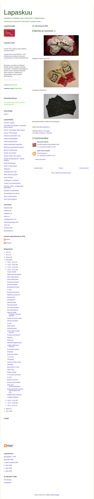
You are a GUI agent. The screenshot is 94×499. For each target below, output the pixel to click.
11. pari (9, 323)
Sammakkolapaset (12, 310)
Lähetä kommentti (40, 159)
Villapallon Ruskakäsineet (11, 190)
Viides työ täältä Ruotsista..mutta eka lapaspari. (14, 314)
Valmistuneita (11, 297)
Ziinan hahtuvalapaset (10, 199)
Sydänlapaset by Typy (10, 172)
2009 (7, 260)
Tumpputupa (7, 482)
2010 (7, 257)
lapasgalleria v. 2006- (10, 456)
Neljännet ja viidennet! (13, 295)
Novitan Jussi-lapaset (10, 153)
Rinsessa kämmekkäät (13, 382)
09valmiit (49, 133)
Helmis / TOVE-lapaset (10, 133)
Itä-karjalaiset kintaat (13, 287)
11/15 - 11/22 (11, 269)
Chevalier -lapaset (9, 123)
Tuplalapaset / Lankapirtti (11, 180)
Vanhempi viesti (84, 168)
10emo (6, 216)
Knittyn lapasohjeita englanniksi (13, 144)
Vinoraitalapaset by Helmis (11, 193)
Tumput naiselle (11, 272)
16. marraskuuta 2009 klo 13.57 (46, 155)
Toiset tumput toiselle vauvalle (13, 331)
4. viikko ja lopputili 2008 (11, 462)
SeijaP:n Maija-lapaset (10, 166)
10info (5, 225)
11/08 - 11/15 (11, 400)
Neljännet (10, 337)
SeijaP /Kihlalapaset (10, 163)
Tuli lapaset (10, 359)
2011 (7, 254)
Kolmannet (10, 340)
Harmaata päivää (12, 305)
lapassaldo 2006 (8, 459)
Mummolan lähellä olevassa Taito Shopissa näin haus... (15, 390)
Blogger (57, 495)
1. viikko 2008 (8, 471)
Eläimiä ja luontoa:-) (13, 380)
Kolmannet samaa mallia (14, 318)
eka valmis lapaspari (13, 307)
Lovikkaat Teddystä (12, 397)
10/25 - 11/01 (11, 405)
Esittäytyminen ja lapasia (14, 394)
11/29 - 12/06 (11, 264)
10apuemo (7, 213)
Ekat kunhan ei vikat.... (13, 367)
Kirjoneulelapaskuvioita (10, 141)
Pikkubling (10, 364)
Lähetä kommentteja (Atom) (63, 173)
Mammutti (40, 142)
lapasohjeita (7, 231)
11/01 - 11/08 (11, 403)
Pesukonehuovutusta (13, 292)
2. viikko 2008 (8, 468)
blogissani (46, 127)
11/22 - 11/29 (11, 267)
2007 (7, 411)
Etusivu (61, 168)
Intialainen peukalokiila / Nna (12, 136)
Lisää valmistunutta (12, 279)
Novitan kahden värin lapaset (12, 156)
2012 (7, 252)
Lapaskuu (18, 12)
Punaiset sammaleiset (13, 335)
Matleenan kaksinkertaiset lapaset (14, 147)
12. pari (9, 289)
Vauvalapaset (11, 300)
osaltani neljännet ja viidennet (13, 346)
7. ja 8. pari (10, 357)
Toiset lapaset (11, 326)
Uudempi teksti (38, 168)
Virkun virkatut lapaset (10, 196)
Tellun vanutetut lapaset (11, 174)
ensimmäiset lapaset (13, 349)
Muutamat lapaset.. (12, 284)
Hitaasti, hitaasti (11, 372)
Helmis (8, 239)
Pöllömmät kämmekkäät (14, 274)
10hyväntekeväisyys (10, 222)
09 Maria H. (42, 133)
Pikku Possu (41, 150)
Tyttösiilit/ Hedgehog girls (14, 342)
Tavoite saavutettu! (12, 321)
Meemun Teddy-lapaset (10, 150)
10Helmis (6, 210)
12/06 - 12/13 (11, 262)
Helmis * (6, 114)
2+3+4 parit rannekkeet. (14, 375)
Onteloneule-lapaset (13, 282)
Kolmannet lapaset (12, 354)
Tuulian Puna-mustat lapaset (12, 183)
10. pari (9, 377)
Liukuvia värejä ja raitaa (14, 362)
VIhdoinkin (10, 352)
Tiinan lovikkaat (8, 177)
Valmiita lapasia (11, 302)
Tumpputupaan (8, 58)
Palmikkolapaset (12, 328)
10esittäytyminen (9, 219)
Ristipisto (8, 243)
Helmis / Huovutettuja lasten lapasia (14, 130)
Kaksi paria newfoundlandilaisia (13, 385)
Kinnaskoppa (7, 480)
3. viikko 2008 (8, 465)
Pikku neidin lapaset (13, 277)
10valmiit (6, 228)
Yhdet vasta (10, 369)
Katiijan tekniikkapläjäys (11, 138)
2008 (7, 408)
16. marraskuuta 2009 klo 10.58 (46, 147)
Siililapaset (7, 169)
